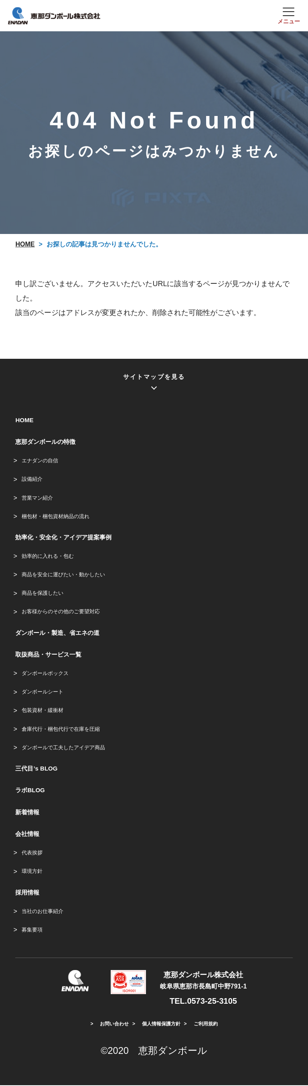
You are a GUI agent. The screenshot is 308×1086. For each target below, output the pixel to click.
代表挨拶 (32, 853)
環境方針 (32, 872)
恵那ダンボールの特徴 (45, 442)
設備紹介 (32, 480)
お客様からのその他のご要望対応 (61, 612)
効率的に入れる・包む (48, 556)
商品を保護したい (42, 594)
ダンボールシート (42, 692)
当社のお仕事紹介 (42, 912)
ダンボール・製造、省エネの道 (57, 633)
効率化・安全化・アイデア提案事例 (63, 537)
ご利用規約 (206, 1024)
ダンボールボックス (45, 674)
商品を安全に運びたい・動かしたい (63, 575)
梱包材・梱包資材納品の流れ (55, 517)
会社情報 (27, 834)
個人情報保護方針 (161, 1024)
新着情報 (27, 812)
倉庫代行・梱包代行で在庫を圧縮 (61, 729)
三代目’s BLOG (36, 769)
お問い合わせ (114, 1024)
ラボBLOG (30, 790)
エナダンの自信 (40, 461)
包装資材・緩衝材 (42, 711)
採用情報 (27, 892)
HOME (24, 420)
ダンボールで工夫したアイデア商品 (63, 748)
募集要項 (32, 930)
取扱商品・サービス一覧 (48, 655)
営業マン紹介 (37, 498)
